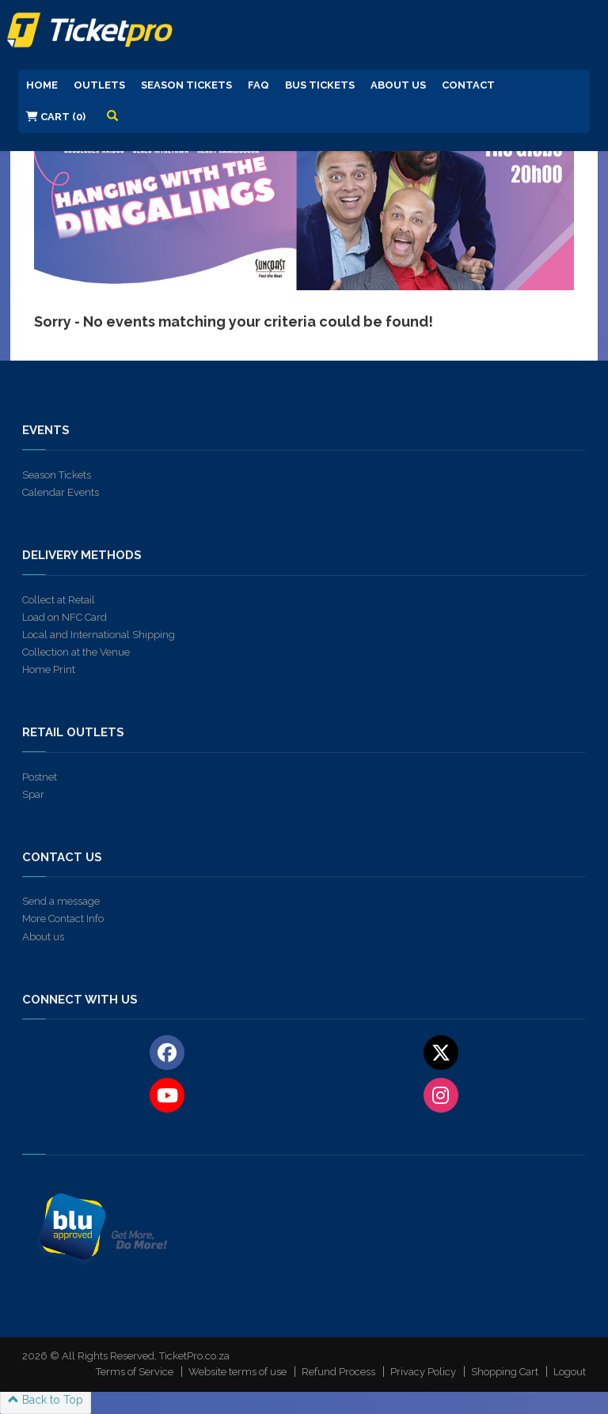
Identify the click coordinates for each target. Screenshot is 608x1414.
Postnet (39, 777)
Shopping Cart (504, 1372)
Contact (468, 85)
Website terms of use (237, 1372)
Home (42, 85)
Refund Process (338, 1372)
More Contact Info (63, 918)
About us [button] (398, 85)
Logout (569, 1372)
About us (43, 937)
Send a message (61, 901)
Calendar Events (60, 492)
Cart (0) (56, 117)
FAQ (258, 85)
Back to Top (45, 1399)
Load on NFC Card (64, 617)
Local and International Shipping (98, 635)
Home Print (48, 669)
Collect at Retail (58, 600)
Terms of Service (134, 1372)
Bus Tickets (320, 85)
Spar (33, 794)
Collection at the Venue (76, 652)
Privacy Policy (423, 1372)
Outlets (99, 85)
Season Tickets (186, 85)
